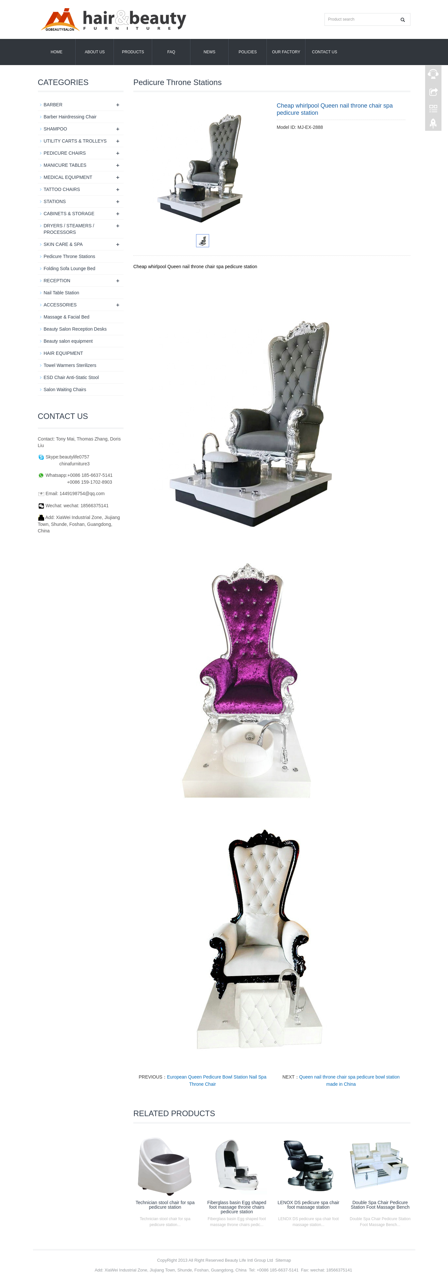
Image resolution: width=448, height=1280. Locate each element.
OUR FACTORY (286, 52)
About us (95, 52)
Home (56, 52)
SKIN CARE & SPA (63, 244)
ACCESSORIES (60, 304)
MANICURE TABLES (65, 165)
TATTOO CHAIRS (62, 189)
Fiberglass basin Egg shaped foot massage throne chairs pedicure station (236, 1207)
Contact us (324, 52)
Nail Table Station (61, 292)
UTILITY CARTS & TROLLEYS (75, 141)
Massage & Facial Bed (67, 317)
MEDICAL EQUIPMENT (68, 177)
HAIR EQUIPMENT (63, 353)
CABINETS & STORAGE (69, 213)
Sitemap (283, 1260)
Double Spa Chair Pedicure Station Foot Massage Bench (380, 1205)
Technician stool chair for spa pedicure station (165, 1205)
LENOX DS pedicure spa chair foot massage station (308, 1205)
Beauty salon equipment (68, 341)
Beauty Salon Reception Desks (75, 329)
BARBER (53, 104)
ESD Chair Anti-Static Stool (71, 377)
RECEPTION (57, 280)
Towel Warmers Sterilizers (70, 365)
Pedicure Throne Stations (69, 256)
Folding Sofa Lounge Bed (69, 268)
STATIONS (55, 201)
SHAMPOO (55, 128)
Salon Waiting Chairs (65, 389)
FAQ (171, 52)
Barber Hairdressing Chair (70, 116)
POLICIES (248, 52)
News (209, 52)
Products (133, 52)
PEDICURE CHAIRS (65, 153)
